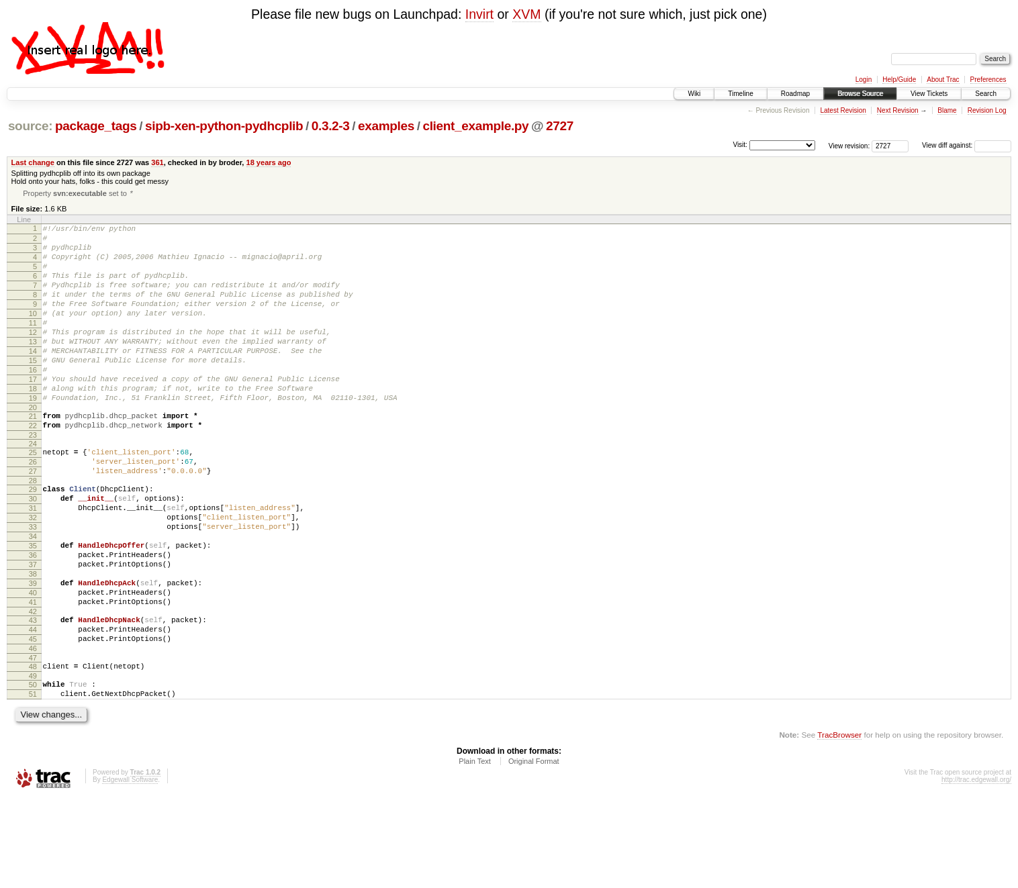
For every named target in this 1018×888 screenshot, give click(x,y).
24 (33, 487)
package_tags (96, 126)
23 (33, 479)
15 (33, 390)
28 (33, 530)
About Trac (943, 79)
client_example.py (475, 126)
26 (33, 507)
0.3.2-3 (331, 126)
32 (33, 573)
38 (33, 642)
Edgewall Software (130, 869)
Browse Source (860, 93)
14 (33, 379)
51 (33, 782)
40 (33, 664)
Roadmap (795, 93)
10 (33, 333)
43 (33, 696)
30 (33, 550)
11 (33, 344)
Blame (946, 110)
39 (33, 653)
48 (33, 750)
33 (33, 585)
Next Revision (898, 110)
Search (986, 93)
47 (33, 742)
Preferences (988, 79)
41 (33, 676)
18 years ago (268, 162)
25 (33, 496)
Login (863, 79)
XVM (526, 14)
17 (33, 413)
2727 (559, 126)
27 (33, 519)
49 (33, 762)
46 (33, 730)
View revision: (849, 145)
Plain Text (475, 851)
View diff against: (966, 145)
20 (33, 447)
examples (386, 126)
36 (33, 619)
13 (33, 367)
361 (157, 162)
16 (33, 401)
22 (33, 467)
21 (33, 456)
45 (33, 719)
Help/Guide (899, 79)
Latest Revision (843, 110)
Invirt (479, 14)
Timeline (740, 93)
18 (33, 424)
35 (33, 607)
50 (33, 771)
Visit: (740, 144)
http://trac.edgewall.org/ (976, 869)
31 (33, 562)
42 (33, 687)
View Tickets (929, 93)
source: (30, 126)
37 (33, 630)
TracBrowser (839, 824)
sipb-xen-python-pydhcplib (224, 126)
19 (33, 436)
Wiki (694, 93)
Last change (32, 162)
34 (33, 596)
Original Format (533, 851)
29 (33, 539)
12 (33, 356)
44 (33, 707)
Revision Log (987, 110)
